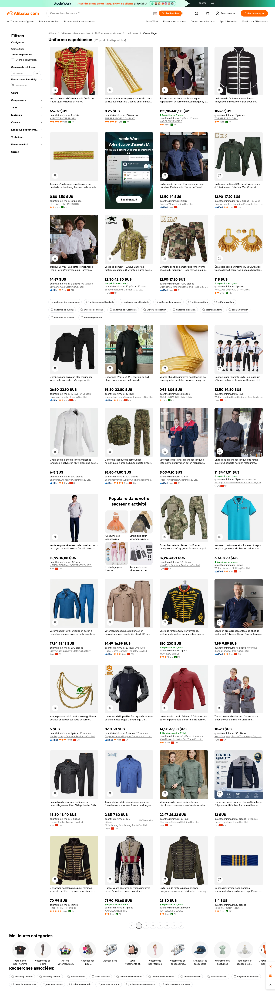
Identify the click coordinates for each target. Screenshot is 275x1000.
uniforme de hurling (62, 309)
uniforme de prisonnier (169, 302)
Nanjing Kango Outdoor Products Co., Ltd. (72, 736)
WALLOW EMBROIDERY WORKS (232, 289)
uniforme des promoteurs (140, 984)
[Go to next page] (181, 926)
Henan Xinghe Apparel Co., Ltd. (66, 822)
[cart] (208, 13)
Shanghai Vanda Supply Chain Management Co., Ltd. (129, 479)
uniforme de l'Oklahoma (123, 309)
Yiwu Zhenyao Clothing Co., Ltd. (67, 286)
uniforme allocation (154, 309)
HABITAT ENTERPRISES (63, 118)
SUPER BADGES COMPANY (120, 118)
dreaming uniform (91, 317)
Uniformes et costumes (108, 33)
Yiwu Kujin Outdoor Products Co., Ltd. (180, 565)
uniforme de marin (80, 984)
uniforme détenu (190, 976)
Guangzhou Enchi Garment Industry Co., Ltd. (129, 397)
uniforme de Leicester (129, 976)
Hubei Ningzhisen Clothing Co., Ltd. (179, 479)
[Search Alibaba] (100, 13)
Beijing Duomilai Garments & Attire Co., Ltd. (237, 482)
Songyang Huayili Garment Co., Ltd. (124, 289)
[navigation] (26, 480)
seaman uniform (212, 309)
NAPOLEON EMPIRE (171, 121)
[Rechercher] (170, 13)
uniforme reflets (198, 302)
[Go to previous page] (132, 926)
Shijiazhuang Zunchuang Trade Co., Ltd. (126, 825)
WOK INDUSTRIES (169, 653)
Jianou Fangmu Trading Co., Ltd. (231, 650)
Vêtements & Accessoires (76, 33)
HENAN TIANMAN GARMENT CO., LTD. (71, 565)
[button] (155, 13)
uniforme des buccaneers (65, 302)
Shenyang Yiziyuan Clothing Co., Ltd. (179, 822)
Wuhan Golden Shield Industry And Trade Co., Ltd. (238, 397)
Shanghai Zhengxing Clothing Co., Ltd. (70, 479)
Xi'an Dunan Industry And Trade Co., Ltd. (181, 739)
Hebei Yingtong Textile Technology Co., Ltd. (237, 736)
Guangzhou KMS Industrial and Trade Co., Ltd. (184, 286)
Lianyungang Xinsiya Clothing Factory (70, 650)
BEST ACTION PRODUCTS (64, 204)
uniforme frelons (53, 984)
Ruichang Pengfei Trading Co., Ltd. (68, 397)
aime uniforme (76, 976)
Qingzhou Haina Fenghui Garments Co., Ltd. (128, 736)
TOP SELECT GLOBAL (226, 118)
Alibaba (52, 33)
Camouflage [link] (150, 33)
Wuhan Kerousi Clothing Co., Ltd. (232, 568)
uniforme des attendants (100, 302)
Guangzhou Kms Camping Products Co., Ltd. (238, 204)
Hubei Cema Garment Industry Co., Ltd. (126, 650)
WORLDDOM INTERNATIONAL (176, 397)
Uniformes (132, 33)
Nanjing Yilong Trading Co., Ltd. (176, 204)
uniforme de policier (62, 317)
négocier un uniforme (246, 976)
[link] (270, 966)
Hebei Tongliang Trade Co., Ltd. (231, 822)
